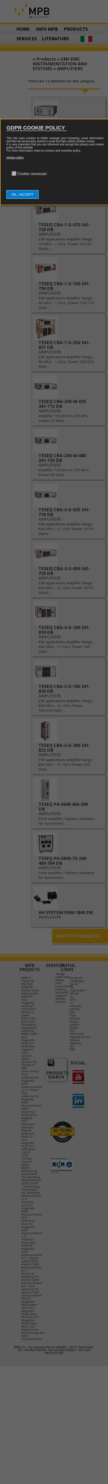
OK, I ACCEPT (22, 194)
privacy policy (15, 157)
